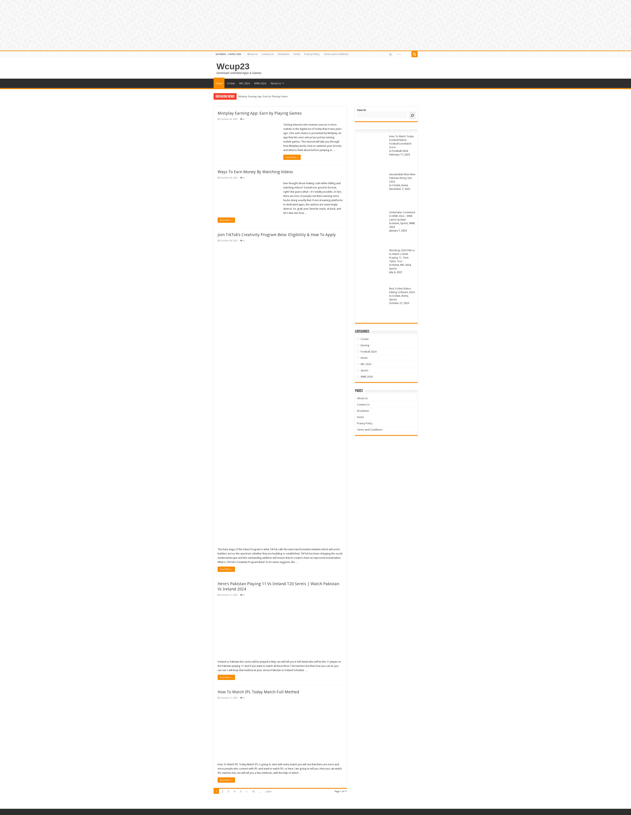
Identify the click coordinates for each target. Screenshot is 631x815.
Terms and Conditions (336, 54)
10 (253, 791)
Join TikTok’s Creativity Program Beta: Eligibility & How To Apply (277, 234)
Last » (269, 791)
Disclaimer (284, 54)
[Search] (412, 115)
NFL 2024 (244, 83)
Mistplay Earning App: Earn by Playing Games (263, 96)
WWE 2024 (260, 83)
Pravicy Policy (312, 54)
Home (297, 54)
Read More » (292, 157)
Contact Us (267, 54)
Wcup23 (233, 66)
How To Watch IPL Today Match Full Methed (258, 691)
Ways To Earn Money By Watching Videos (255, 171)
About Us (252, 54)
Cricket (231, 83)
